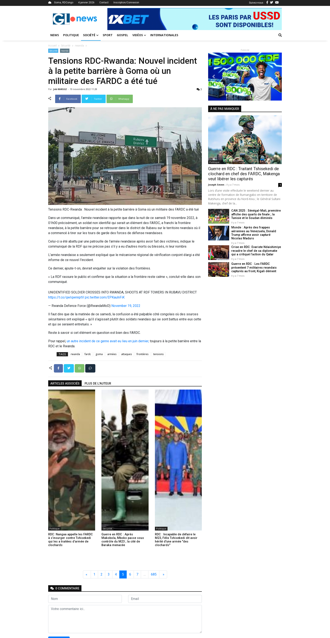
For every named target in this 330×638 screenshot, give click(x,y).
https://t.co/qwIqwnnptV (66, 297)
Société (90, 35)
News (54, 35)
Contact (104, 2)
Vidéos (139, 35)
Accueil (52, 45)
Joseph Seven (216, 184)
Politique (71, 35)
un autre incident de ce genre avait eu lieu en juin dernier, (108, 341)
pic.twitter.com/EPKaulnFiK (105, 297)
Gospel (122, 35)
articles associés (65, 383)
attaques (126, 354)
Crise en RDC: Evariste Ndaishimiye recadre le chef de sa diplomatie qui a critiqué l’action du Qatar (256, 250)
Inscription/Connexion (126, 2)
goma (99, 354)
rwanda (79, 45)
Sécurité (66, 45)
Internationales (164, 35)
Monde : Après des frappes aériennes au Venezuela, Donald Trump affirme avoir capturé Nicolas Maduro (253, 233)
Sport (108, 35)
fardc (88, 354)
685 (154, 574)
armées (112, 354)
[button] (120, 19)
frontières (143, 354)
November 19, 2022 (125, 306)
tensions (158, 354)
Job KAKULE (60, 89)
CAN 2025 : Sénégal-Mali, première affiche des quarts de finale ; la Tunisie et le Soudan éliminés (256, 214)
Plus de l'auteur (98, 383)
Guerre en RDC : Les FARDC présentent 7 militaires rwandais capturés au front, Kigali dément (254, 267)
